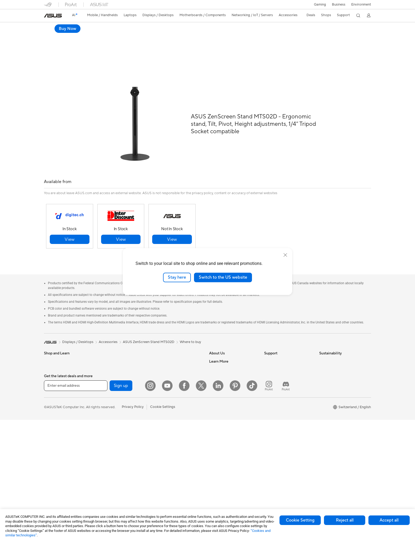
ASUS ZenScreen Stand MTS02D (84, 27)
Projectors (52, 430)
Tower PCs (52, 445)
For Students (54, 397)
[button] (320, 4)
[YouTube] (167, 509)
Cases (103, 397)
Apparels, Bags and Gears (173, 426)
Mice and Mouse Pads (170, 402)
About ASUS (219, 349)
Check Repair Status (280, 357)
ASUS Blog (218, 469)
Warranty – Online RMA (282, 349)
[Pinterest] (235, 509)
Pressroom (217, 381)
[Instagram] (150, 509)
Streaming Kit (164, 418)
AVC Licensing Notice (226, 461)
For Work (51, 382)
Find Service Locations (282, 365)
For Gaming (53, 405)
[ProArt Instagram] (269, 509)
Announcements (221, 365)
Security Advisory (278, 409)
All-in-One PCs (55, 437)
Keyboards (161, 394)
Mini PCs (105, 365)
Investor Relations (223, 373)
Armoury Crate (221, 477)
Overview (51, 36)
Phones (50, 357)
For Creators (54, 390)
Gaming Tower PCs (113, 349)
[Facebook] (184, 509)
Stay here (177, 277)
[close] (285, 255)
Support (96, 36)
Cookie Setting (300, 520)
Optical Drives (110, 429)
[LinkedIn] (218, 509)
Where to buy (190, 330)
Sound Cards (109, 421)
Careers (215, 357)
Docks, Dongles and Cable (174, 449)
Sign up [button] (121, 508)
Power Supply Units (114, 413)
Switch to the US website (223, 277)
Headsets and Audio (169, 410)
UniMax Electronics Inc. (227, 405)
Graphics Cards (111, 389)
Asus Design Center (224, 437)
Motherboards (110, 381)
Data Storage (109, 437)
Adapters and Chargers (171, 441)
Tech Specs (74, 36)
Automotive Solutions (226, 453)
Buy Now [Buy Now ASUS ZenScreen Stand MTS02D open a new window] (358, 28)
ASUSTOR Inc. (220, 389)
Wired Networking (167, 378)
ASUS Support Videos (281, 417)
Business (338, 4)
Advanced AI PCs (222, 429)
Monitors (51, 422)
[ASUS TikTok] (252, 509)
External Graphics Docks (118, 445)
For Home (52, 374)
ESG (322, 349)
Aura (212, 485)
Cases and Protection (170, 433)
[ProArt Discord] (286, 509)
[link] (53, 15)
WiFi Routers (163, 357)
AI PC (213, 421)
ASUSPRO (217, 445)
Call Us (269, 389)
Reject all (345, 520)
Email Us (271, 381)
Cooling (105, 405)
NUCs (103, 357)
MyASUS (271, 425)
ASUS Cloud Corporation (229, 397)
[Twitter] (201, 509)
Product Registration (280, 373)
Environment (361, 4)
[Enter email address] (75, 509)
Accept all (389, 520)
